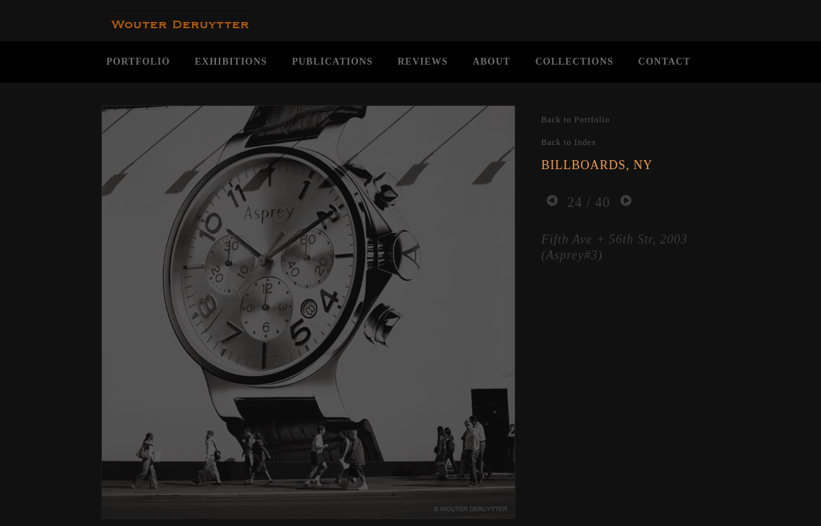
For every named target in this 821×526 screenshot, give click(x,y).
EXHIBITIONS (231, 61)
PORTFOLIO (139, 61)
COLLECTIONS (574, 61)
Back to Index (569, 142)
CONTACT (664, 61)
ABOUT (492, 61)
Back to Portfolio (576, 119)
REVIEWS (423, 61)
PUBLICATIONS (332, 61)
